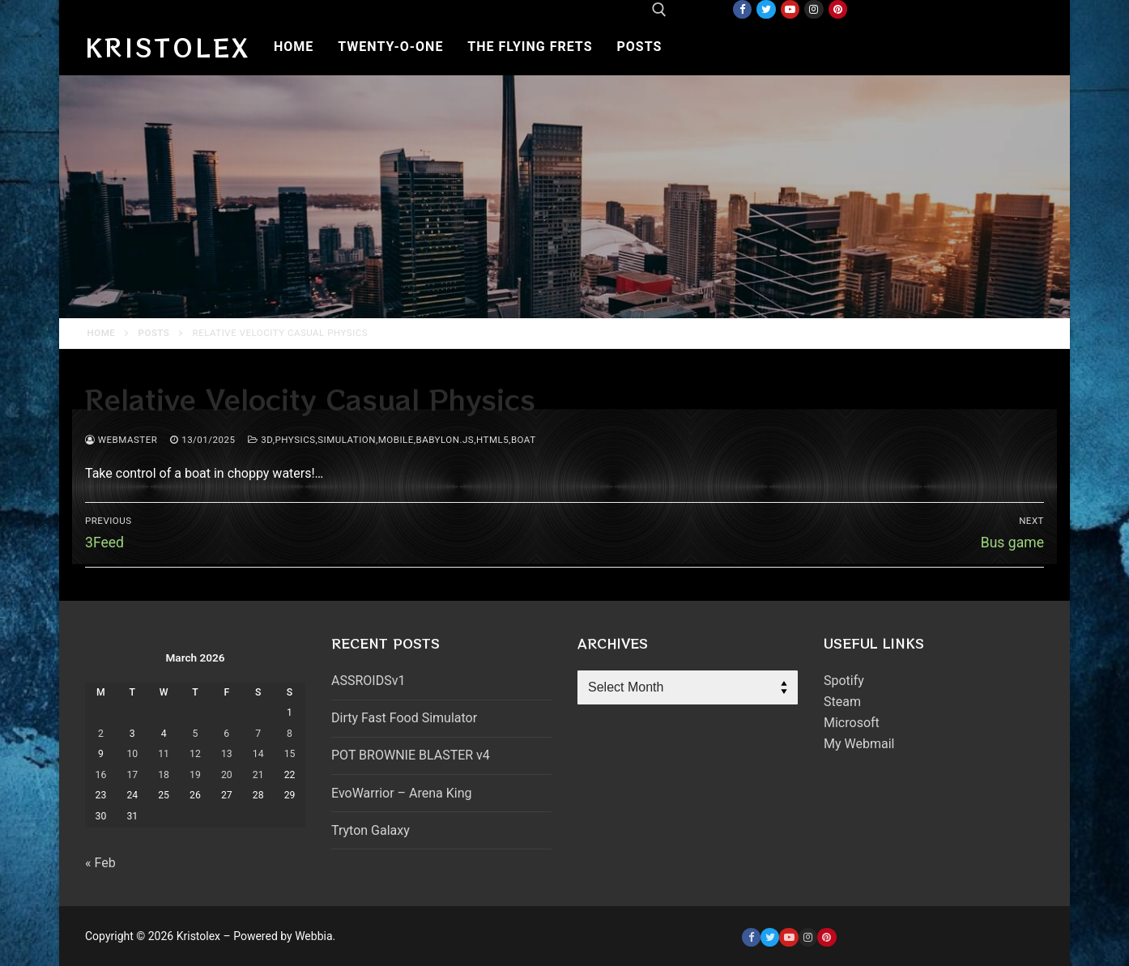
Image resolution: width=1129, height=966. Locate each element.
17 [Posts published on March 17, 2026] (132, 775)
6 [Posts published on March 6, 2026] (226, 733)
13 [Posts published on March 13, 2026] (226, 754)
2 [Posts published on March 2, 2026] (101, 733)
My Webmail (859, 743)
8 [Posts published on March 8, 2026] (289, 733)
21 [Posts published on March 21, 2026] (258, 775)
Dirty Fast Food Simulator (404, 718)
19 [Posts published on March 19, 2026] (195, 775)
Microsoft (852, 722)
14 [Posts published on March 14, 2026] (258, 754)
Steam (842, 701)
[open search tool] (659, 9)
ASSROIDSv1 (368, 680)
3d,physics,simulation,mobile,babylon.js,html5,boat (391, 439)
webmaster (121, 439)
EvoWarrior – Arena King (401, 793)
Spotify (844, 680)
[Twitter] (765, 9)
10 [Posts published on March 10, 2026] (132, 754)
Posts (154, 332)
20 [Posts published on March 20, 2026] (226, 775)
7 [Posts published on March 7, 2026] (258, 733)
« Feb (100, 862)
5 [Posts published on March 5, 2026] (195, 733)
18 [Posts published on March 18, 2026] (163, 775)
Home (101, 332)
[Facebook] (742, 9)
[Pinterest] (838, 9)
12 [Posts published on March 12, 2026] (195, 754)
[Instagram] (813, 9)
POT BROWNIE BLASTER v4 (410, 755)
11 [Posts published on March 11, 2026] (163, 754)
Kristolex (167, 47)
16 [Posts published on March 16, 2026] (101, 775)
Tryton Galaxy (370, 830)
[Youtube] (790, 9)
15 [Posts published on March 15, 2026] (290, 754)
